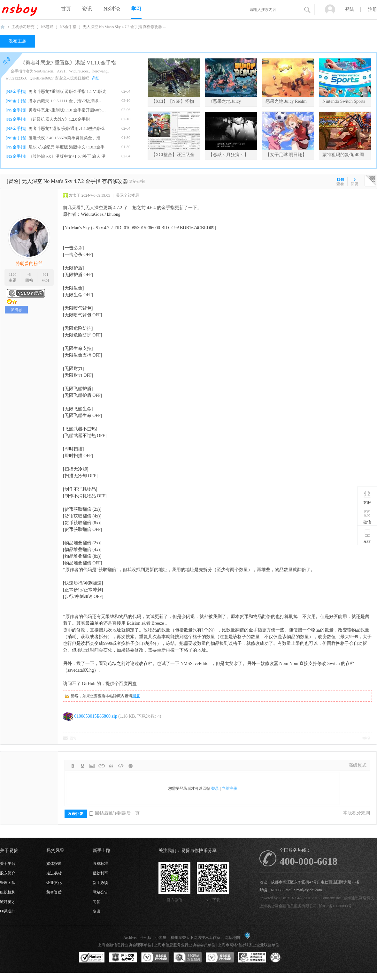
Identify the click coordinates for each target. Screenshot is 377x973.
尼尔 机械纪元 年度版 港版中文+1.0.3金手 (66, 147)
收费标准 (100, 863)
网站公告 (100, 892)
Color (82, 766)
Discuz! (284, 898)
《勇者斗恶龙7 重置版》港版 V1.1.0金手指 (68, 62)
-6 (29, 274)
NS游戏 (47, 27)
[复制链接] (136, 181)
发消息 (16, 309)
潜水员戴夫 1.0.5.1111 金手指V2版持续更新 (67, 100)
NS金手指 (68, 27)
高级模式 (357, 765)
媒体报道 (54, 863)
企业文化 (54, 882)
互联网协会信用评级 (284, 957)
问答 (96, 902)
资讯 (87, 8)
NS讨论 (112, 8)
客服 (367, 497)
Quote (111, 766)
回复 (136, 696)
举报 (366, 738)
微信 (367, 516)
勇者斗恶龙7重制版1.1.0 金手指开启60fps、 (67, 110)
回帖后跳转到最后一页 (114, 813)
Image (92, 766)
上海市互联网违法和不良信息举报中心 (252, 957)
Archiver (130, 937)
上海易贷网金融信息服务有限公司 (288, 906)
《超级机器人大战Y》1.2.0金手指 (58, 119)
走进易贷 (54, 873)
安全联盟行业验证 (155, 957)
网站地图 (232, 937)
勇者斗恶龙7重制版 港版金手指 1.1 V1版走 (67, 91)
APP (367, 536)
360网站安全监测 (187, 957)
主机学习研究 (23, 27)
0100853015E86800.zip (95, 716)
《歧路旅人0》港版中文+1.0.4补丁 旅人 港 (66, 156)
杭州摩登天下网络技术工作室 (195, 937)
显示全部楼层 (127, 195)
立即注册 (229, 788)
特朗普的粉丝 (29, 263)
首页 (66, 8)
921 (46, 274)
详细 (95, 78)
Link (101, 766)
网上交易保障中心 (123, 957)
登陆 (349, 9)
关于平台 (7, 863)
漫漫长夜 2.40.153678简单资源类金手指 (64, 137)
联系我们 (7, 911)
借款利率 (100, 873)
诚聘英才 (7, 902)
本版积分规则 (356, 813)
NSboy (2, 27)
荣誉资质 (54, 892)
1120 (13, 274)
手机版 (146, 937)
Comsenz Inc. (331, 898)
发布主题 (18, 41)
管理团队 (7, 882)
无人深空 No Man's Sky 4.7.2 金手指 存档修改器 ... (124, 27)
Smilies (130, 766)
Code (121, 766)
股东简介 (7, 873)
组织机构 (7, 892)
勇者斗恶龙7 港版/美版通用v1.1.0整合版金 (66, 128)
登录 (215, 788)
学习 (136, 8)
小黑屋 (160, 937)
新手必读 (100, 882)
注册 (372, 9)
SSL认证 (92, 957)
